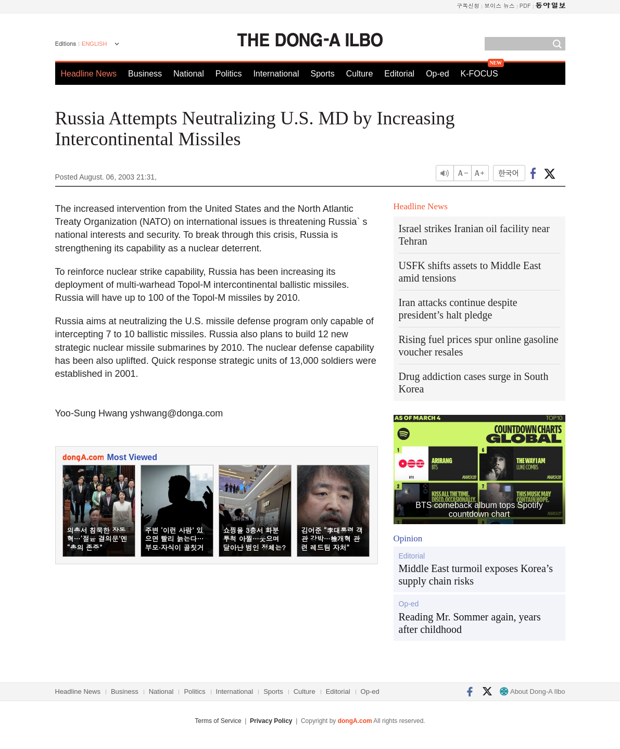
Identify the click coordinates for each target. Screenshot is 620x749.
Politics (229, 73)
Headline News (89, 73)
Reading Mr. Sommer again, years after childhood (470, 623)
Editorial (399, 73)
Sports (322, 73)
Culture (359, 73)
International (276, 73)
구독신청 (468, 5)
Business (145, 73)
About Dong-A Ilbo (532, 691)
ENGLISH (94, 44)
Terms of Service (218, 721)
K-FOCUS (479, 73)
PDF (525, 5)
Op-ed (437, 73)
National (188, 73)
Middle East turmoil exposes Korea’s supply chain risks (476, 575)
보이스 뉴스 (499, 5)
